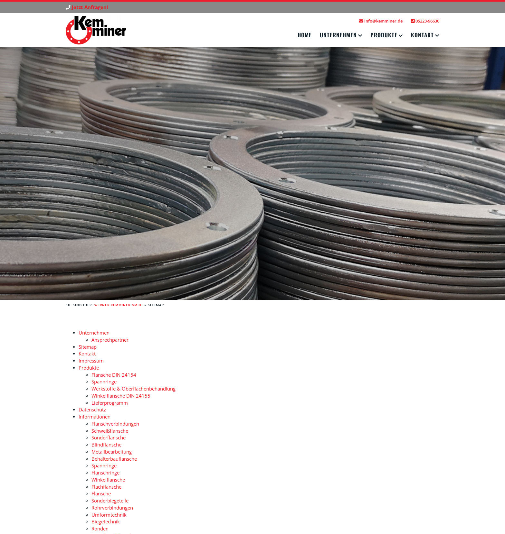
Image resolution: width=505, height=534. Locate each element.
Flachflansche (106, 487)
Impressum (91, 361)
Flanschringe (105, 473)
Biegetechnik (105, 522)
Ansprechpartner (110, 340)
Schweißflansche (109, 431)
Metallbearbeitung (111, 452)
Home (305, 35)
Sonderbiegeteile (110, 501)
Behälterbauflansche (114, 459)
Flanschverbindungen (115, 424)
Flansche (101, 494)
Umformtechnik (109, 515)
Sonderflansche (108, 438)
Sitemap (88, 347)
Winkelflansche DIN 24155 (120, 396)
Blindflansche (106, 445)
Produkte (383, 35)
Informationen (94, 417)
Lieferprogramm (109, 403)
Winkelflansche (108, 480)
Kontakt (422, 35)
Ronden (100, 529)
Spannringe (104, 382)
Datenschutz (92, 410)
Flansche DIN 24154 (113, 375)
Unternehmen (338, 35)
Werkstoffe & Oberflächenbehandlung (133, 389)
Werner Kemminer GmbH (118, 305)
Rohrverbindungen (112, 508)
